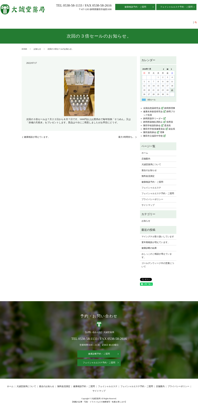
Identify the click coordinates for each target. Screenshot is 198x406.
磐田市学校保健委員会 (154, 126)
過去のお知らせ (89, 21)
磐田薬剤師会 (149, 129)
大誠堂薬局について (70, 21)
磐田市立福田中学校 (153, 133)
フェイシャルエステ (148, 21)
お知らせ (37, 46)
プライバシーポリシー (152, 196)
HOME (24, 46)
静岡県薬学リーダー (153, 115)
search (195, 21)
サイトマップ (148, 202)
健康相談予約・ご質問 (125, 21)
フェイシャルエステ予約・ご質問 (176, 21)
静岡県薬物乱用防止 (153, 119)
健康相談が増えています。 (37, 134)
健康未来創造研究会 (153, 108)
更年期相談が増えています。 (156, 239)
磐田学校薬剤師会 (152, 122)
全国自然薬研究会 (152, 105)
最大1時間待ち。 (126, 134)
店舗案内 (53, 21)
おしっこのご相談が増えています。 (157, 253)
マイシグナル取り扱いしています (158, 233)
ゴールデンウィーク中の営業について (158, 262)
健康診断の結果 (149, 245)
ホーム (44, 21)
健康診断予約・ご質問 (99, 351)
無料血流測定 (105, 21)
